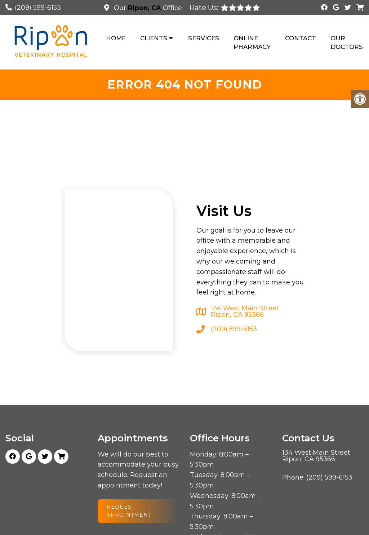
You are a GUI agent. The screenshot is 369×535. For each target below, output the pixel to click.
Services (203, 38)
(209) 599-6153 (38, 8)
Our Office (147, 8)
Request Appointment (129, 511)
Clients (153, 38)
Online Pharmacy (252, 42)
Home (116, 38)
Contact (300, 38)
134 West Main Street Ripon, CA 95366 (245, 311)
